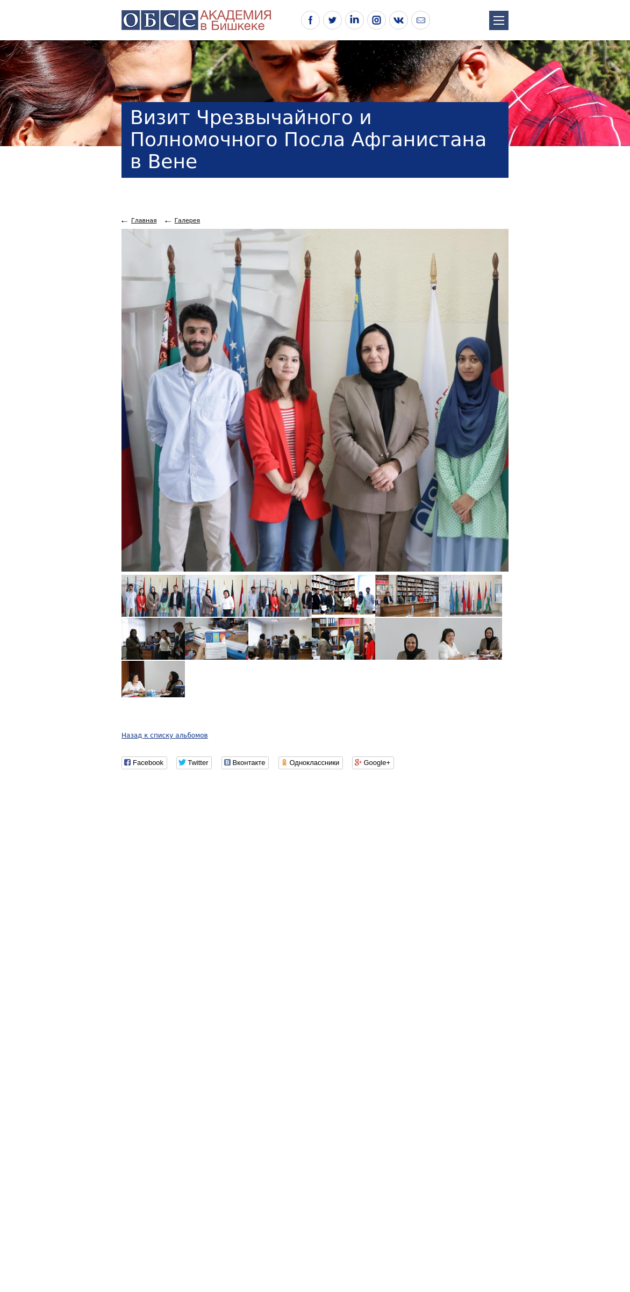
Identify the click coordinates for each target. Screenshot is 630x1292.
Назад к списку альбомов (164, 735)
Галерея (188, 220)
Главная (144, 220)
